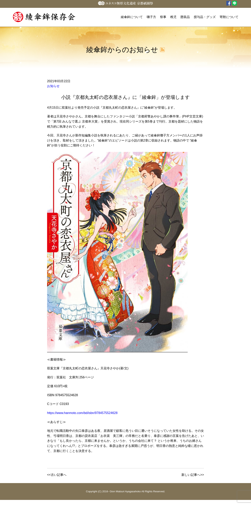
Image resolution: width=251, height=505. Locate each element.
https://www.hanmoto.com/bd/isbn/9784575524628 (82, 413)
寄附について (229, 17)
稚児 (173, 17)
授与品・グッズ (205, 17)
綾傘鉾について (132, 17)
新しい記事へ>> (192, 474)
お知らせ (53, 86)
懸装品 (185, 17)
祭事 (163, 17)
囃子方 (151, 17)
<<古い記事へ (56, 474)
